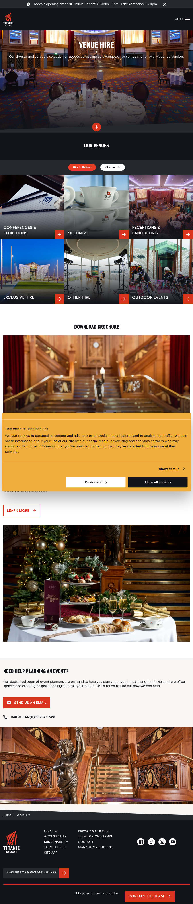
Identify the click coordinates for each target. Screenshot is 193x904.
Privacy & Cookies (93, 831)
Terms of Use (55, 847)
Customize (96, 482)
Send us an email (30, 703)
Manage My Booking (95, 847)
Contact (85, 842)
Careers (51, 831)
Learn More (18, 510)
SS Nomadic (113, 167)
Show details (169, 469)
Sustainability (56, 842)
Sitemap (50, 853)
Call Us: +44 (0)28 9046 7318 (33, 717)
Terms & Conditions (95, 836)
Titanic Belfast (82, 167)
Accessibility (55, 836)
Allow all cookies (157, 482)
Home (7, 814)
